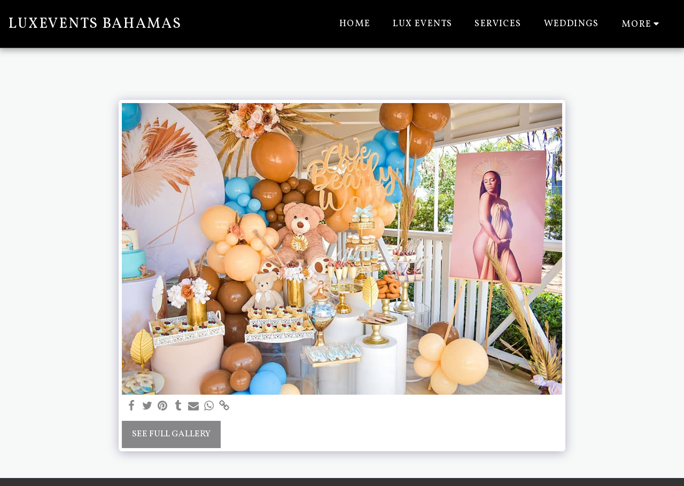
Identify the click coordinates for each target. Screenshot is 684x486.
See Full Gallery (171, 434)
